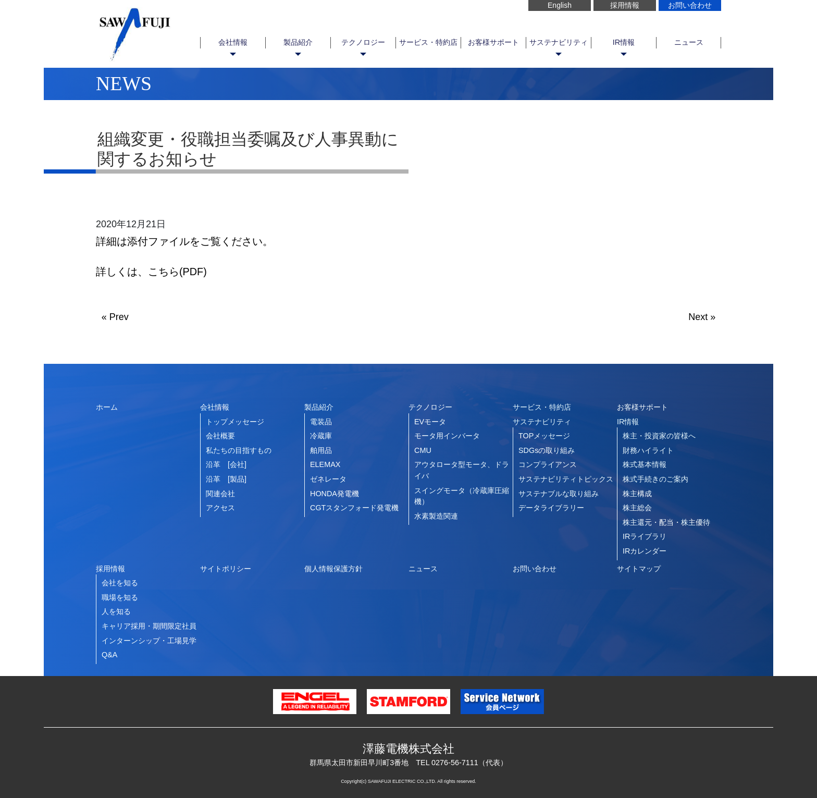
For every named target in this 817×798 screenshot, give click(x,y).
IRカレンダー (644, 551)
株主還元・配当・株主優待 (666, 522)
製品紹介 (298, 42)
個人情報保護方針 (333, 568)
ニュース (688, 42)
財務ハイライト (648, 450)
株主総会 (637, 508)
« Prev (115, 317)
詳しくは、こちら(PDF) (151, 271)
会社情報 (232, 42)
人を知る (116, 611)
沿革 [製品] (226, 479)
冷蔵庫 (321, 436)
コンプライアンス (547, 464)
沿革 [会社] (226, 464)
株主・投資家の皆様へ (659, 436)
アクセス (220, 508)
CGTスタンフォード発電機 (354, 508)
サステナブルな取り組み (558, 493)
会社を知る (120, 583)
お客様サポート (493, 42)
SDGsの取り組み (546, 450)
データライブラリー (551, 508)
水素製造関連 (436, 516)
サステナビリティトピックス (565, 479)
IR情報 (624, 42)
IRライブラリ (644, 536)
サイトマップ (639, 568)
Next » (701, 317)
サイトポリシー (225, 568)
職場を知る (120, 597)
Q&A (109, 654)
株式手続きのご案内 (655, 479)
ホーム (107, 407)
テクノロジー (363, 42)
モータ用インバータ (447, 436)
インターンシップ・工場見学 (149, 640)
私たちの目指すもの (238, 450)
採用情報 (624, 5)
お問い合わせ (690, 5)
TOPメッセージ (544, 436)
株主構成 (637, 493)
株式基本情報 (644, 464)
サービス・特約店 (428, 42)
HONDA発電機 (334, 493)
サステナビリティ (558, 42)
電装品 (321, 422)
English (560, 5)
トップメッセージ (235, 422)
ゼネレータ (328, 479)
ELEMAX (325, 464)
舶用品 (321, 450)
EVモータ (430, 422)
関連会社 (220, 493)
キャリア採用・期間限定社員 (149, 626)
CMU (422, 450)
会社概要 (220, 436)
